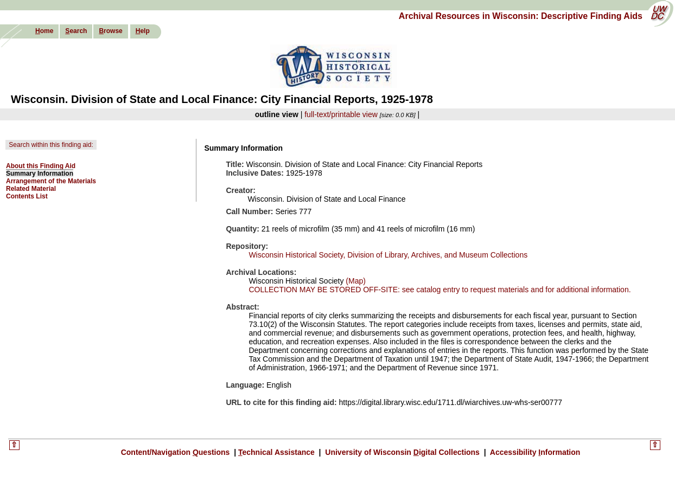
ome (44, 31)
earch (76, 31)
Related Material (31, 188)
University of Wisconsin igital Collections (402, 452)
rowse (110, 31)
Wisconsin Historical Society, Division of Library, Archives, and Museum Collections (388, 255)
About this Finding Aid (40, 166)
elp (143, 31)
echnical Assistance (277, 452)
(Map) (354, 281)
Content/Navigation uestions (176, 452)
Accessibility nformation (534, 452)
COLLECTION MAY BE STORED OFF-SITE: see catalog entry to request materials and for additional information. (440, 289)
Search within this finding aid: (51, 145)
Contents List (27, 196)
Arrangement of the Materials (51, 181)
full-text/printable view (341, 114)
